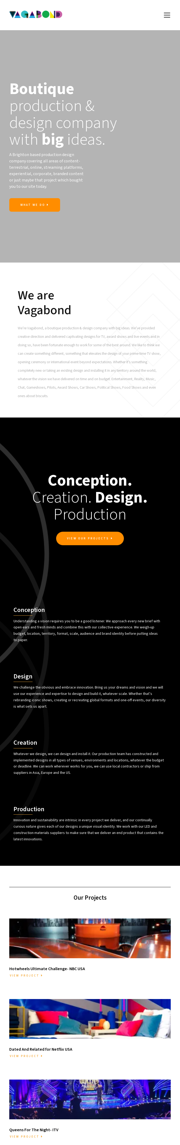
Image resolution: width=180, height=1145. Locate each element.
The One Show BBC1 (147, 1098)
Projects (33, 1092)
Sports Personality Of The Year (146, 1087)
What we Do (34, 205)
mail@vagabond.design (99, 1090)
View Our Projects (90, 538)
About (33, 1078)
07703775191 (90, 1104)
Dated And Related (147, 1078)
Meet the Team (33, 1085)
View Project (26, 899)
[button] (167, 15)
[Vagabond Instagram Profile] (90, 1139)
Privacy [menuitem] (123, 1138)
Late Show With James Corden (147, 1108)
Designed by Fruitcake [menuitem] (151, 1138)
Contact (33, 1098)
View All (159, 1009)
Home (33, 1071)
